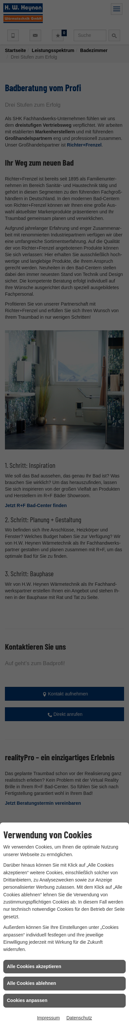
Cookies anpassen (27, 1000)
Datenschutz (79, 1017)
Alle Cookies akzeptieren (34, 966)
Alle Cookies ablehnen (31, 983)
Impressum (48, 1017)
